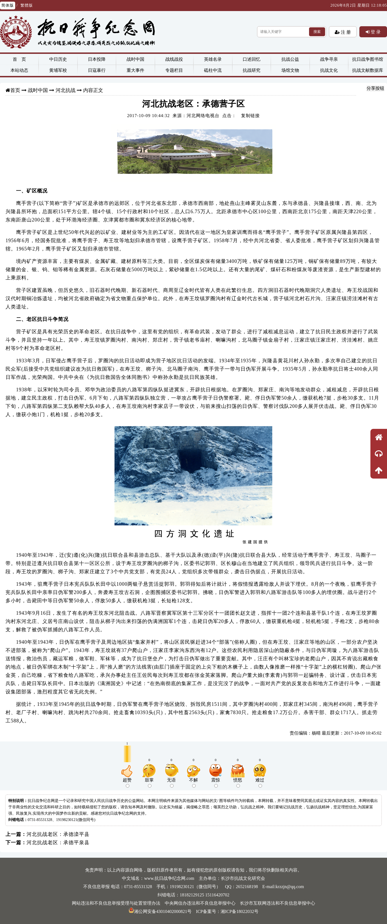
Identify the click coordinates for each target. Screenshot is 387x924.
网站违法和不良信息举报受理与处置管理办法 (116, 903)
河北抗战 (65, 90)
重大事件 (135, 70)
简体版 (7, 5)
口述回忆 (251, 59)
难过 (259, 783)
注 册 (345, 32)
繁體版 (26, 5)
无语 (171, 783)
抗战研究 (251, 70)
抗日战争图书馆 (367, 59)
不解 (193, 783)
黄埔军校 (58, 70)
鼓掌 (149, 783)
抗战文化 (329, 70)
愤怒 (237, 783)
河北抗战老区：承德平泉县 (58, 842)
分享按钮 (375, 88)
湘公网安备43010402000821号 (160, 911)
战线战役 (174, 59)
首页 (15, 90)
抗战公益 (290, 59)
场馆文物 (290, 70)
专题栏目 (174, 70)
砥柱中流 (213, 70)
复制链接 (250, 115)
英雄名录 (213, 59)
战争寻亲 (329, 59)
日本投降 (97, 59)
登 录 (375, 32)
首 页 (19, 59)
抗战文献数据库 (367, 70)
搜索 (317, 32)
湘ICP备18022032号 (239, 911)
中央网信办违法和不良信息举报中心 (200, 903)
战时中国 (135, 59)
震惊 (215, 783)
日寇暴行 (97, 70)
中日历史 (58, 59)
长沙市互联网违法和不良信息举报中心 (277, 903)
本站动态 (19, 70)
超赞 (127, 783)
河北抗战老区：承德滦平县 (58, 834)
